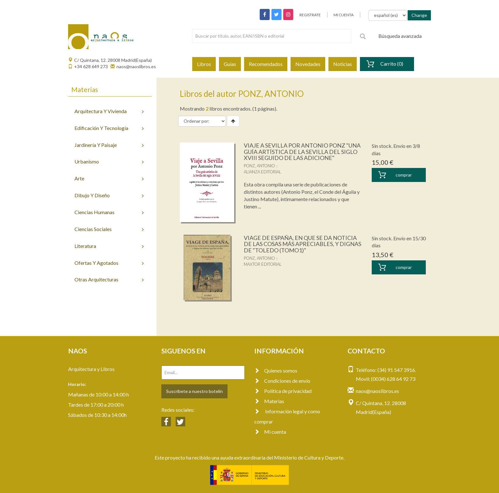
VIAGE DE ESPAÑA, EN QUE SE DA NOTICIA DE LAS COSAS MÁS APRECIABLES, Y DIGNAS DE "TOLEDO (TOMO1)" (302, 244)
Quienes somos (275, 370)
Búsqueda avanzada (400, 36)
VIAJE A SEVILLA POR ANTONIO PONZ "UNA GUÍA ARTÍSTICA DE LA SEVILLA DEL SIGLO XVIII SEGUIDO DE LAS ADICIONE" (302, 152)
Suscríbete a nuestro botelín (194, 391)
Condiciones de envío (282, 381)
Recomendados (266, 64)
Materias (269, 401)
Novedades (307, 64)
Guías (230, 64)
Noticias (342, 64)
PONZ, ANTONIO (259, 165)
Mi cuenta (270, 432)
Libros (204, 64)
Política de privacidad (283, 391)
